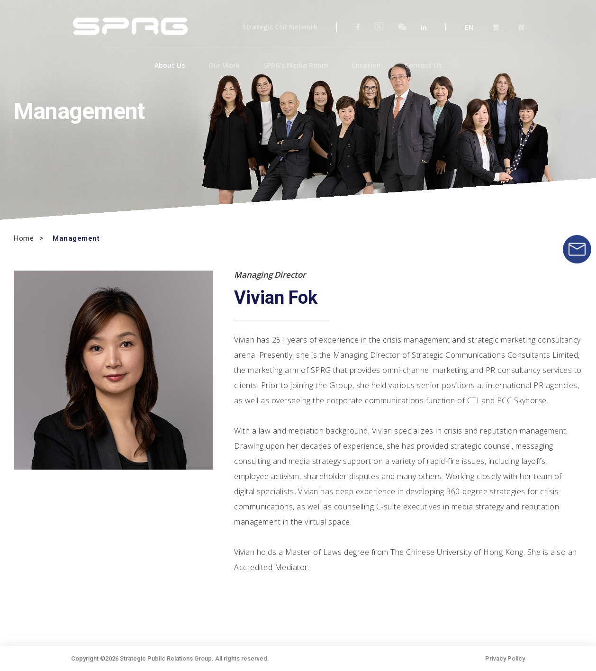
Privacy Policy (505, 658)
